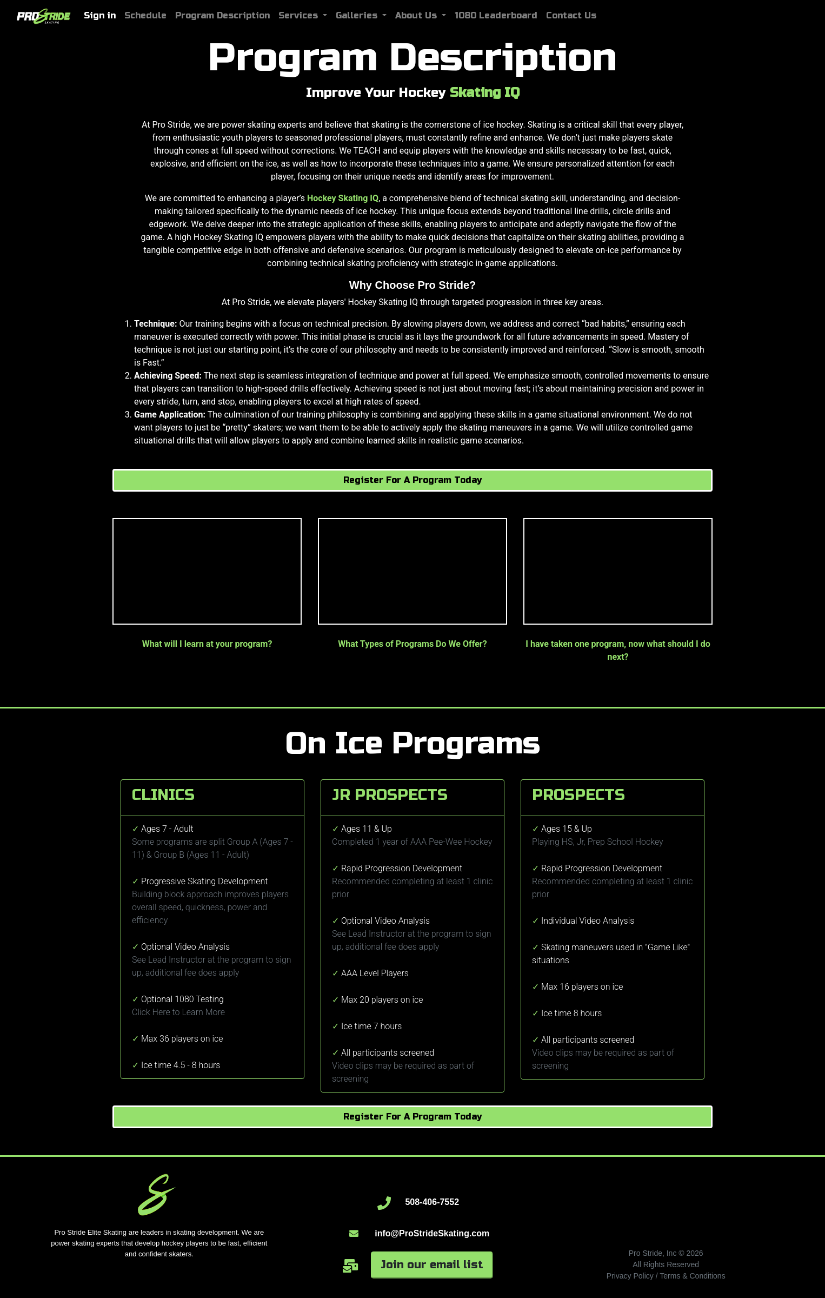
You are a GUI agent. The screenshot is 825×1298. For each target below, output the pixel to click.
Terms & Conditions (692, 1275)
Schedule (145, 15)
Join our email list (432, 1264)
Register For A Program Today (412, 480)
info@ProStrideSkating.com (432, 1233)
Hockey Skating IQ (342, 198)
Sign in (100, 15)
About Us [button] (417, 15)
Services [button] (299, 15)
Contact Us (571, 15)
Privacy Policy (630, 1275)
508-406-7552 (432, 1202)
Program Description (222, 15)
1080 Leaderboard (496, 15)
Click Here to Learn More (178, 1012)
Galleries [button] (358, 15)
